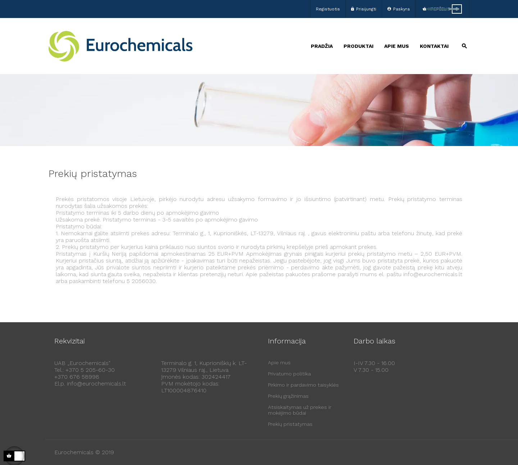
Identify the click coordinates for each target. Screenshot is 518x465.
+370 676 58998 (76, 376)
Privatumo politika (289, 374)
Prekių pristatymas (290, 424)
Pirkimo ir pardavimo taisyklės (303, 385)
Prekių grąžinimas (288, 396)
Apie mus (279, 362)
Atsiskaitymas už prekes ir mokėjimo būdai (299, 410)
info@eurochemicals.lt (96, 383)
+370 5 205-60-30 (90, 369)
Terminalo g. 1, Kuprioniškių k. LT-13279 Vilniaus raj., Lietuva (204, 366)
